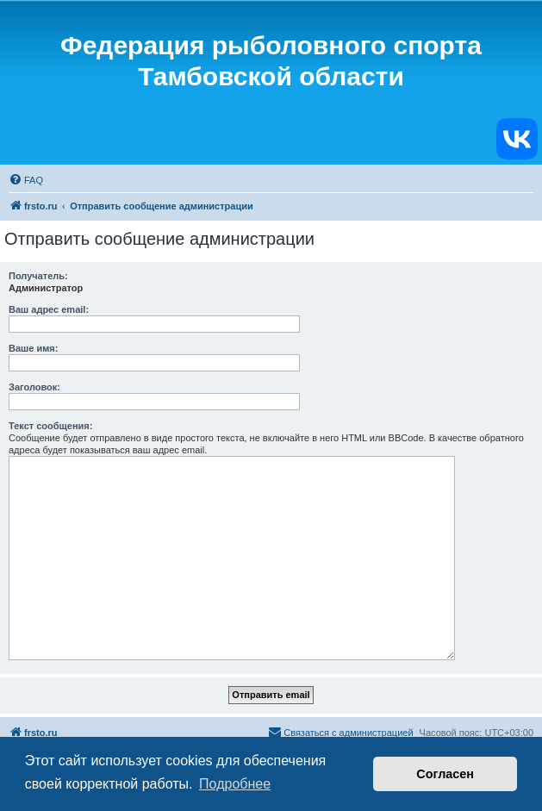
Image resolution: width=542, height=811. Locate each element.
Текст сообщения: (50, 426)
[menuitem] (26, 180)
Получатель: (38, 276)
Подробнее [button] (235, 784)
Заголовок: (34, 387)
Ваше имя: (33, 348)
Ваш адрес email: (49, 309)
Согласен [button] (445, 774)
